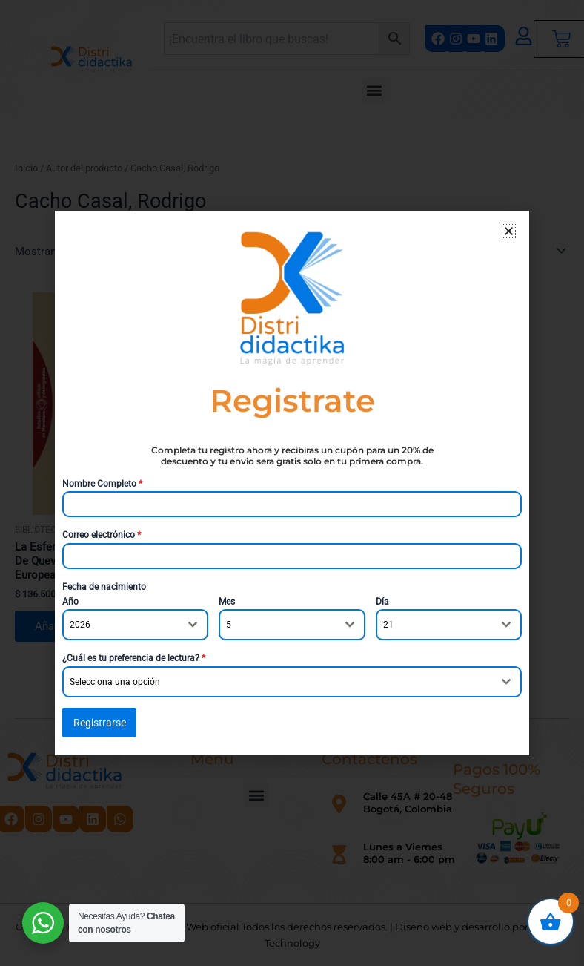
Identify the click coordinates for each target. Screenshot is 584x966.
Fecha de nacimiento (104, 587)
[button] (508, 231)
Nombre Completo (102, 484)
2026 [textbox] (80, 625)
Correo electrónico (101, 535)
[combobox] (135, 625)
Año (70, 602)
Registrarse (99, 723)
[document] (292, 483)
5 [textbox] (228, 625)
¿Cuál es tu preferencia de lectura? (133, 659)
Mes (227, 602)
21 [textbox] (388, 625)
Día (382, 602)
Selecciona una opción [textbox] (115, 682)
